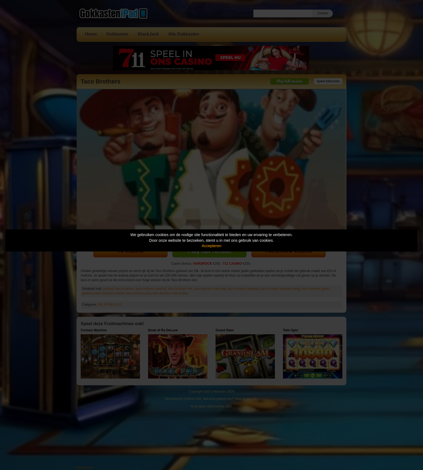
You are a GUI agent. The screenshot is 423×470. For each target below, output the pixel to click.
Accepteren (211, 246)
